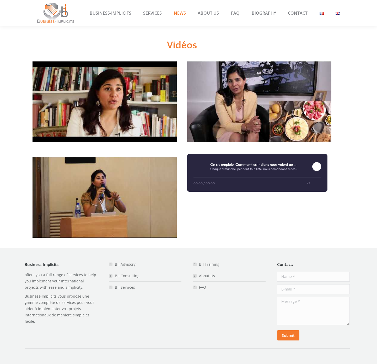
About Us (207, 275)
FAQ (202, 287)
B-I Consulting (127, 275)
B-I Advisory (125, 264)
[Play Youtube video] (105, 101)
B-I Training (209, 264)
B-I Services (125, 287)
